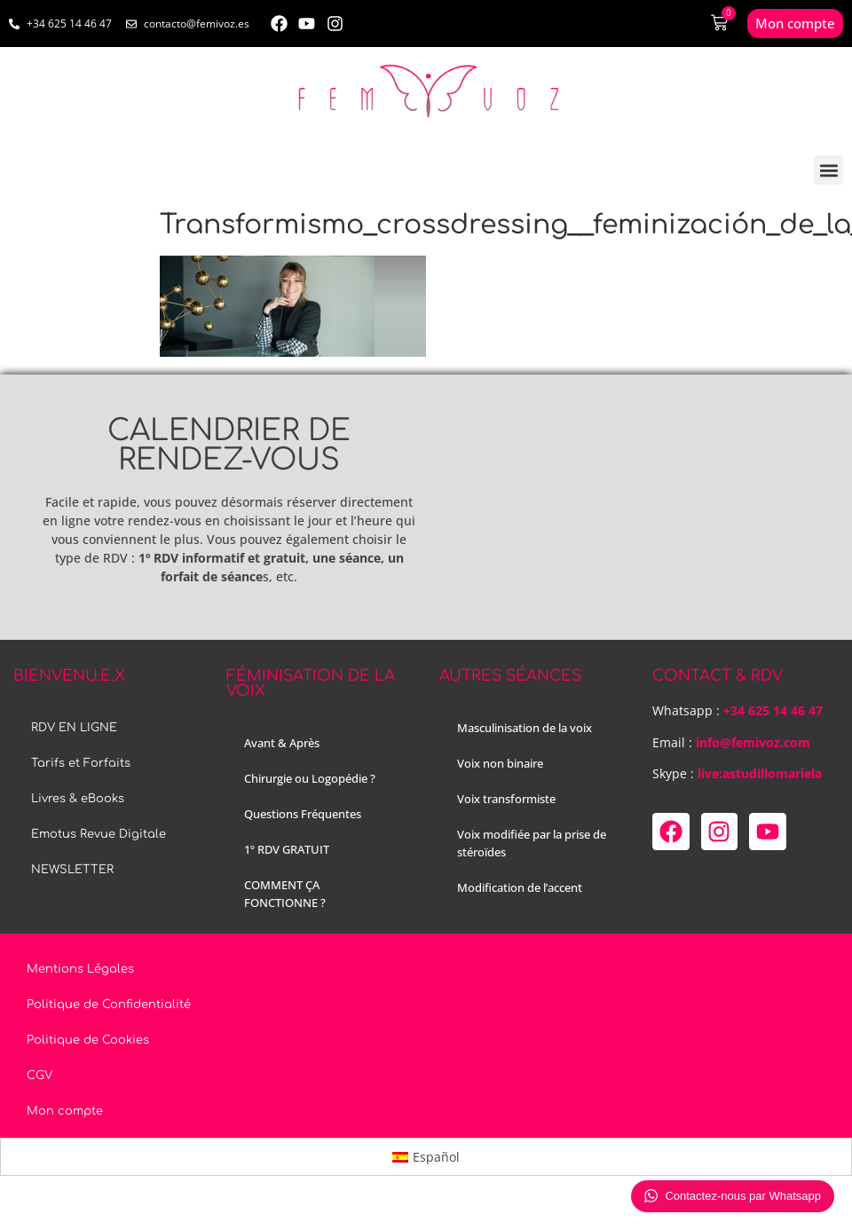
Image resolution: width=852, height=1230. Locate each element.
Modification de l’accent (519, 887)
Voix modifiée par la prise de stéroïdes (531, 843)
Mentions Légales (80, 969)
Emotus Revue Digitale (98, 834)
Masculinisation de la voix (524, 728)
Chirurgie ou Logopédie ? (309, 778)
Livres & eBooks (77, 798)
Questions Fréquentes (302, 814)
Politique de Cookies (88, 1040)
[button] (828, 170)
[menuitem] (426, 1156)
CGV (39, 1075)
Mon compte (65, 1111)
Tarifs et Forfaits (80, 763)
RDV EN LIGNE (74, 727)
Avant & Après (282, 743)
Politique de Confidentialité (109, 1004)
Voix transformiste (506, 799)
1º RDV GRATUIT (286, 849)
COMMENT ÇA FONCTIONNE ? (285, 894)
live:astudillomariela (760, 773)
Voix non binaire (500, 763)
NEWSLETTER (72, 869)
